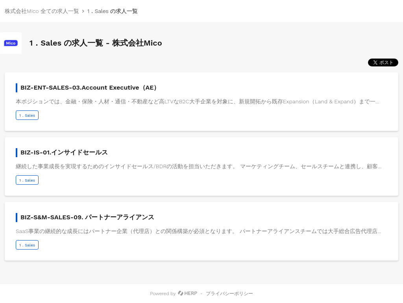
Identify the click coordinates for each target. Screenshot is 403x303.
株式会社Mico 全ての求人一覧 (42, 11)
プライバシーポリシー (229, 293)
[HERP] (187, 293)
